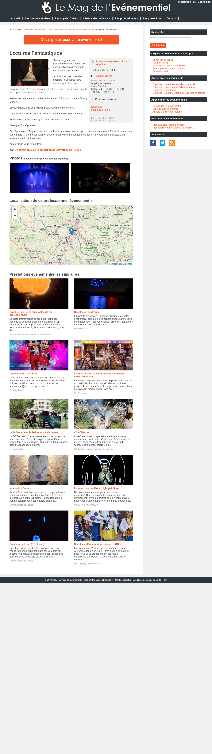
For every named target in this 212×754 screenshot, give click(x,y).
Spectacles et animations (63, 30)
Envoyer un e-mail (106, 99)
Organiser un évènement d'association (173, 87)
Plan (165, 580)
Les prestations (152, 18)
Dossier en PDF (104, 75)
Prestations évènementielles (36, 30)
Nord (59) (96, 106)
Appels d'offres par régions (167, 111)
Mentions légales (123, 580)
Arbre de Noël (160, 71)
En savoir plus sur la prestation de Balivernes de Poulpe (48, 149)
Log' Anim (17, 390)
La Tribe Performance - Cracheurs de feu (32, 334)
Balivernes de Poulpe (103, 80)
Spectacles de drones (87, 312)
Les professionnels (126, 18)
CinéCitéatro (81, 432)
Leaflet (112, 264)
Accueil (15, 18)
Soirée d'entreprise (162, 59)
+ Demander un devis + (96, 18)
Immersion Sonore (20, 488)
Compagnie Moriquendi (89, 563)
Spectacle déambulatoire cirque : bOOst (97, 544)
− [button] (14, 216)
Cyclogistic (83, 393)
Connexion (204, 1)
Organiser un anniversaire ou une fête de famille (178, 92)
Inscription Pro (187, 1)
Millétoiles (82, 328)
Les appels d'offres (66, 18)
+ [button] (14, 210)
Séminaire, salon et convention (169, 68)
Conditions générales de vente (147, 580)
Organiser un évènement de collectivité (173, 84)
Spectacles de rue (85, 30)
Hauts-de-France (100, 109)
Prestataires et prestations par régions (173, 127)
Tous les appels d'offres (165, 108)
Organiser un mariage (164, 90)
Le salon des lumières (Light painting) (96, 488)
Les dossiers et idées (37, 18)
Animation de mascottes (24, 373)
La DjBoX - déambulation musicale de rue (34, 432)
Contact (171, 18)
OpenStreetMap (124, 264)
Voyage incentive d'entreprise (168, 65)
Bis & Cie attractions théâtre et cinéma (96, 449)
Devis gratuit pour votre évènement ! (71, 39)
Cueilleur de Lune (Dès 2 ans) (27, 544)
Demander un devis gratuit (166, 106)
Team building (160, 62)
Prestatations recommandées (168, 124)
